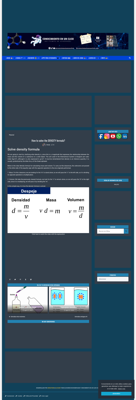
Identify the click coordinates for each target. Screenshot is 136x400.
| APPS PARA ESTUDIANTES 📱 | (50, 58)
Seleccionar (102, 279)
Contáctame (9, 396)
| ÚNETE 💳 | (104, 58)
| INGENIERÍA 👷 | (33, 58)
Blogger (58, 388)
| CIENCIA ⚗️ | (20, 58)
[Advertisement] (68, 13)
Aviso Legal (43, 396)
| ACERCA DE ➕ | (93, 58)
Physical (11, 135)
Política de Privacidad (31, 396)
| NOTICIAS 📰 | (66, 58)
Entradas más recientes (17, 316)
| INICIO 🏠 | (9, 58)
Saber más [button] (121, 389)
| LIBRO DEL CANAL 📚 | (79, 58)
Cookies (19, 396)
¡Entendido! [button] (116, 393)
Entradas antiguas (81, 316)
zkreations (51, 388)
